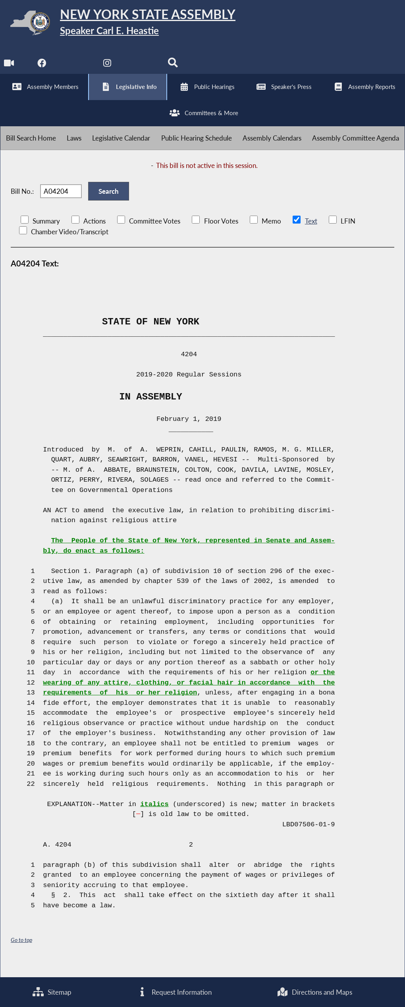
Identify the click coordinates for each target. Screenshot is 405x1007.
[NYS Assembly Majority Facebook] (42, 68)
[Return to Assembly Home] (123, 24)
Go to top (21, 951)
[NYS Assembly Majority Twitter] (75, 68)
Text (311, 233)
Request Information (174, 992)
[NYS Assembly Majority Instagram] (108, 68)
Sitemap (52, 992)
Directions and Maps (314, 992)
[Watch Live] (9, 68)
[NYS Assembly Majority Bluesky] (141, 68)
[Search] (174, 68)
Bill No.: (22, 201)
